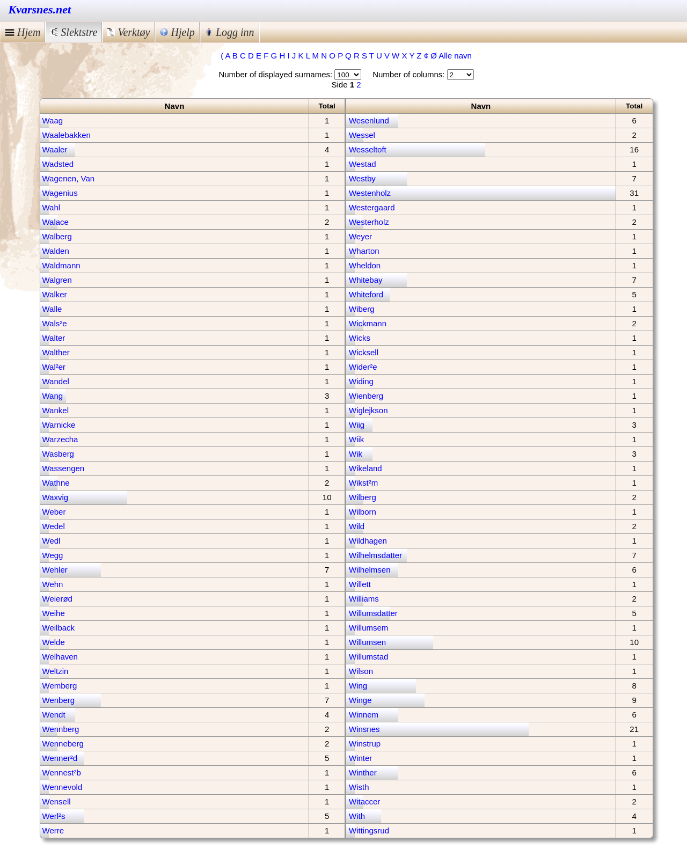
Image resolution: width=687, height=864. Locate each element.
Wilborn (362, 511)
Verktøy (128, 32)
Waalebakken (66, 135)
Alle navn (455, 55)
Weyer (360, 236)
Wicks (359, 337)
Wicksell (363, 352)
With (357, 816)
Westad (362, 164)
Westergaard (372, 207)
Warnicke (59, 424)
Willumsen (367, 642)
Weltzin (55, 671)
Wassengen (63, 468)
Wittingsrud (369, 830)
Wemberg (59, 685)
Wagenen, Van (68, 178)
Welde (53, 642)
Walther (56, 352)
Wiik (356, 439)
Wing (358, 685)
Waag (52, 120)
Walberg (57, 236)
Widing (361, 381)
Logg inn (229, 32)
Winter (360, 758)
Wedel (53, 526)
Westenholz (370, 192)
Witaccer (364, 801)
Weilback (58, 627)
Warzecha (60, 439)
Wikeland (365, 468)
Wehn (52, 584)
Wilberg (362, 497)
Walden (55, 250)
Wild (356, 526)
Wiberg (362, 308)
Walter (53, 337)
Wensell (56, 801)
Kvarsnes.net (40, 9)
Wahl (51, 207)
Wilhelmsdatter (375, 555)
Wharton (364, 250)
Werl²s (53, 816)
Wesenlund (369, 120)
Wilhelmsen (370, 569)
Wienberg (366, 395)
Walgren (57, 279)
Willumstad (368, 656)
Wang (52, 395)
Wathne (56, 482)
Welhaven (60, 656)
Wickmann (367, 323)
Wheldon (365, 265)
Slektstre (73, 32)
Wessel (362, 135)
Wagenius (60, 192)
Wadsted (58, 164)
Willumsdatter (373, 613)
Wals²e (54, 323)
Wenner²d (60, 758)
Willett (360, 584)
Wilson (361, 671)
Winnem (363, 714)
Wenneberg (63, 743)
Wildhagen (368, 540)
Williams (364, 598)
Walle (52, 308)
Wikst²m (363, 482)
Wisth (359, 787)
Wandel (55, 381)
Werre (53, 830)
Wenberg (58, 700)
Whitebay (366, 279)
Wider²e (363, 366)
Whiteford (366, 294)
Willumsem (368, 627)
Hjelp (177, 32)
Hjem (22, 32)
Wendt (53, 714)
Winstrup (365, 743)
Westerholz (369, 221)
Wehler (55, 569)
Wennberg (60, 729)
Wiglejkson (368, 410)
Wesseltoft (367, 149)
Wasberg (58, 453)
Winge (360, 700)
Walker (54, 294)
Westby (362, 178)
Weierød (57, 598)
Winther (363, 772)
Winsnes (364, 729)
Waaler (55, 149)
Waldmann (61, 265)
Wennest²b (61, 772)
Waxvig (55, 497)
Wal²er (54, 366)
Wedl (51, 540)
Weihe (53, 613)
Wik (355, 453)
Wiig (356, 424)
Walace (55, 221)
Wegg (52, 555)
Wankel (55, 410)
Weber (54, 511)
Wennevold (62, 787)
